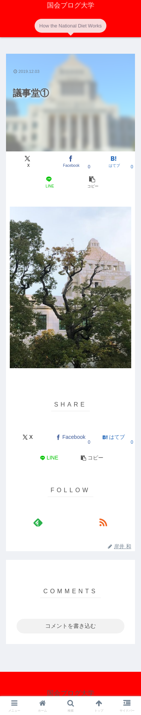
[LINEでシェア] (49, 182)
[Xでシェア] (28, 161)
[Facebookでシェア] (70, 161)
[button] (92, 182)
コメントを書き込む (70, 626)
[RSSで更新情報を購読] (103, 522)
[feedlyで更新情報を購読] (38, 522)
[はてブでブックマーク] (113, 161)
